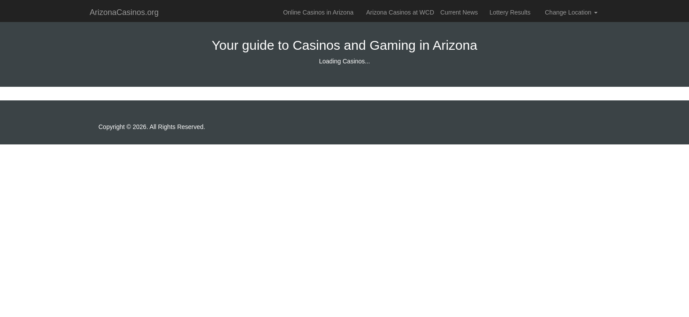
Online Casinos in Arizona (318, 12)
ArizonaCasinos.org (124, 12)
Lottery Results (510, 12)
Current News (459, 12)
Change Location (571, 12)
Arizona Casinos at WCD (400, 12)
